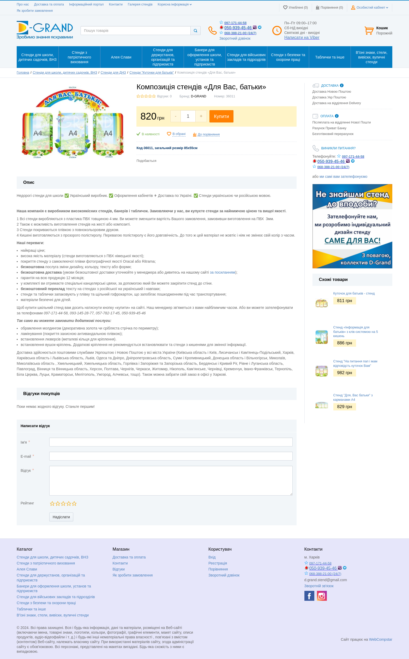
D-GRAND (198, 96)
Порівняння (218, 569)
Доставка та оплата (49, 4)
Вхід (211, 557)
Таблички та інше (31, 609)
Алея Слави (27, 569)
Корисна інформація (175, 4)
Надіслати (61, 517)
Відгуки (119, 569)
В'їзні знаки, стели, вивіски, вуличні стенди (53, 615)
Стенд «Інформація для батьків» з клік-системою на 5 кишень (355, 332)
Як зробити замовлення (35, 11)
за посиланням (222, 272)
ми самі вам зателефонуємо (343, 176)
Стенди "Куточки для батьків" (151, 72)
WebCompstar (380, 639)
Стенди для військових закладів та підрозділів (56, 597)
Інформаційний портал (86, 4)
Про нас (23, 4)
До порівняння (209, 134)
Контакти (116, 4)
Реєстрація (217, 563)
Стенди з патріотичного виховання (46, 563)
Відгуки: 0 (164, 96)
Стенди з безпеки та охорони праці (46, 603)
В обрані (178, 134)
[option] (352, 226)
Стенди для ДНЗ (113, 72)
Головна (23, 72)
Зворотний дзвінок (234, 38)
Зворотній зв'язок (319, 586)
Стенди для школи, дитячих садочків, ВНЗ (65, 72)
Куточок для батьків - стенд (354, 293)
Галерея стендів (140, 4)
